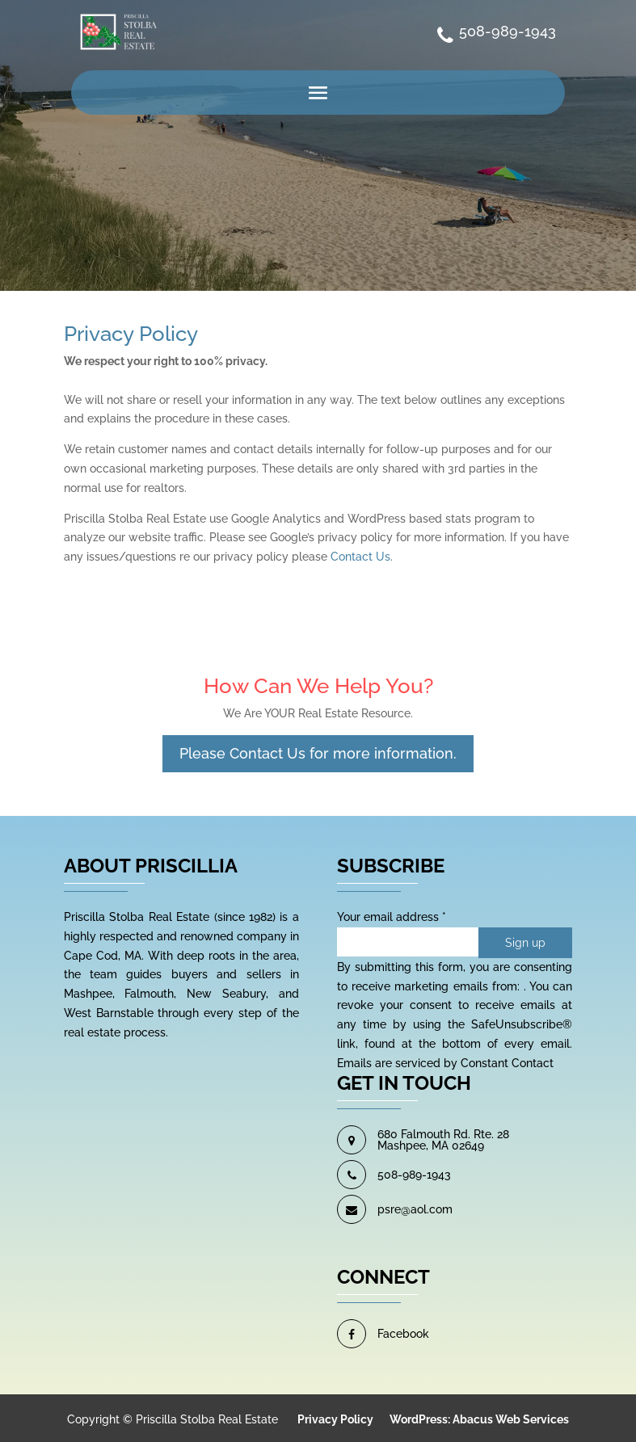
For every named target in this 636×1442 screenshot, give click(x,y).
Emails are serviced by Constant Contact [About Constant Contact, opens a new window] (445, 1063)
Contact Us (360, 556)
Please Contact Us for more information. (318, 753)
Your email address (391, 916)
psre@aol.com (415, 1209)
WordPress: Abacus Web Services (479, 1419)
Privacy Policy (335, 1419)
